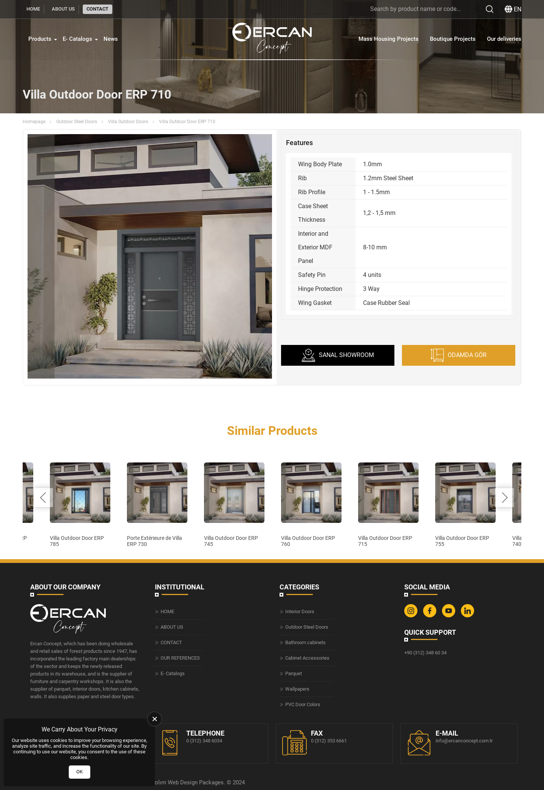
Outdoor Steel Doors (76, 121)
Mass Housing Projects (389, 39)
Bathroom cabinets (305, 642)
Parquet (293, 673)
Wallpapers (297, 689)
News (111, 39)
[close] (154, 719)
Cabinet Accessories (307, 658)
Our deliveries (504, 39)
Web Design (183, 782)
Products (39, 39)
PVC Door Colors (302, 704)
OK (79, 772)
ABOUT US (63, 9)
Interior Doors (299, 611)
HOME (33, 9)
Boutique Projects (453, 39)
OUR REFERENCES (180, 658)
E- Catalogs (77, 39)
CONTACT (97, 9)
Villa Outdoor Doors (128, 121)
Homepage (34, 121)
